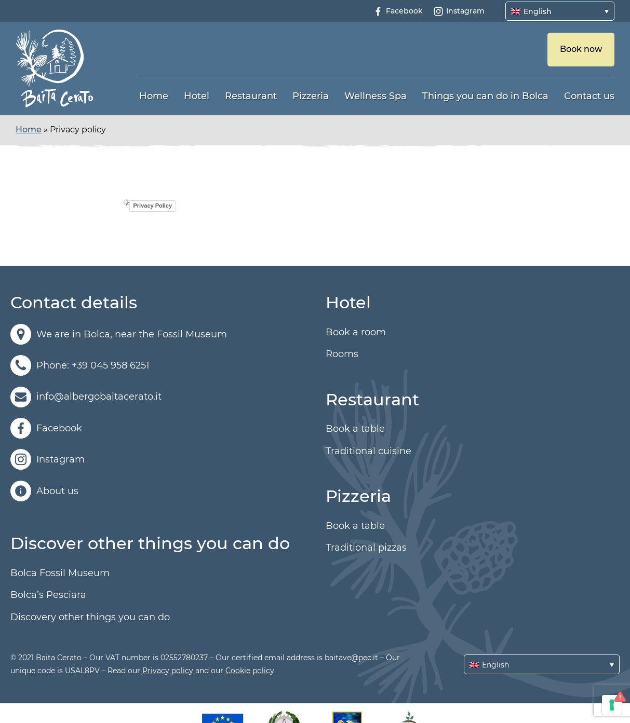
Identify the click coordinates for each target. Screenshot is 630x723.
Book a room (356, 332)
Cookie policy (249, 670)
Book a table (355, 428)
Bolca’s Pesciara (48, 595)
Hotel (196, 96)
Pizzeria (310, 96)
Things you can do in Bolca (485, 96)
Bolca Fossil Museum (60, 573)
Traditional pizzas (366, 547)
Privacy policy (167, 670)
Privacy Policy (152, 205)
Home (153, 96)
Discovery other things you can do (90, 617)
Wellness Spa (375, 96)
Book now (581, 49)
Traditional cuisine (368, 451)
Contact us (589, 96)
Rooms (342, 354)
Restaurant (251, 96)
